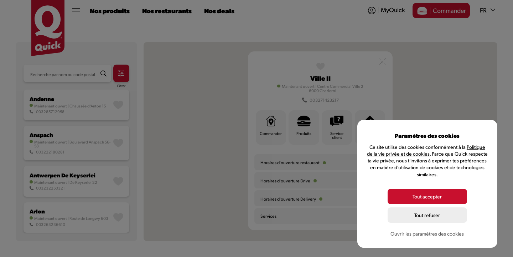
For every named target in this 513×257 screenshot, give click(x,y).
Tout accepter (427, 196)
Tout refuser (427, 215)
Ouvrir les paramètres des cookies (427, 234)
